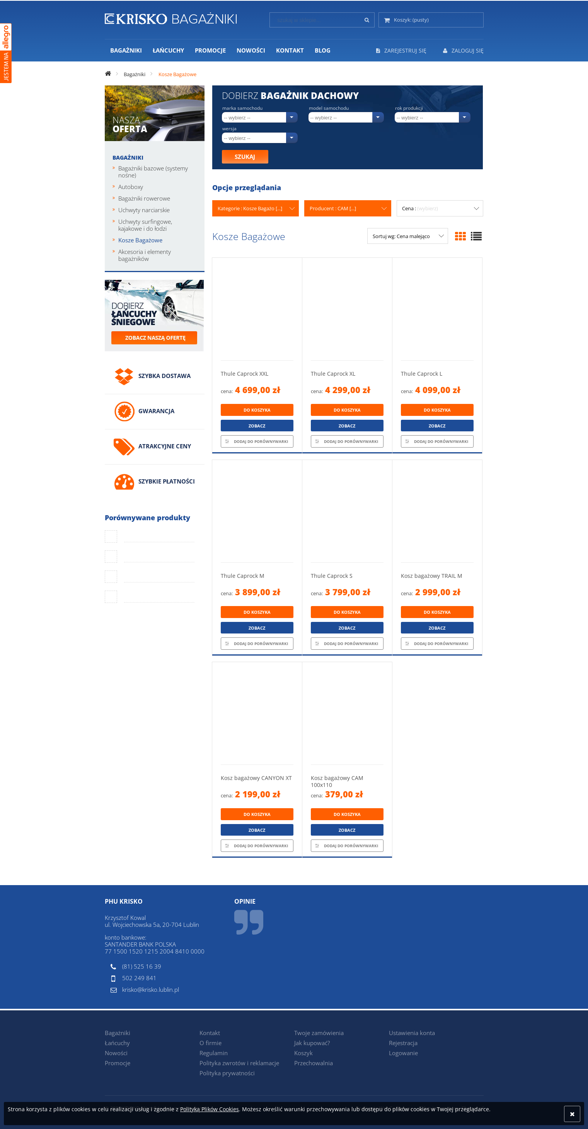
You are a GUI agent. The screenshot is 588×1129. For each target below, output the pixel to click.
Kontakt (209, 1033)
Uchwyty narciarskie (144, 210)
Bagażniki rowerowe (144, 198)
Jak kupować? (312, 1043)
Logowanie (403, 1053)
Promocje (117, 1063)
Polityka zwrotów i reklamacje (239, 1063)
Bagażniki (127, 157)
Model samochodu (329, 108)
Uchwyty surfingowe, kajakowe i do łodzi (145, 225)
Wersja (229, 128)
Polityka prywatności (227, 1073)
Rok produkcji (409, 108)
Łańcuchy (117, 1043)
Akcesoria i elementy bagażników (144, 255)
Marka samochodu (242, 108)
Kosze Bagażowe (140, 240)
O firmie (210, 1043)
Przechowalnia (313, 1063)
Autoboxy (130, 187)
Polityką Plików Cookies (209, 1109)
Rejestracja (403, 1043)
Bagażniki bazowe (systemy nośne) (153, 171)
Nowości (116, 1053)
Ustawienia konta (412, 1033)
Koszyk (303, 1053)
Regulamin (213, 1053)
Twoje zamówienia (319, 1033)
